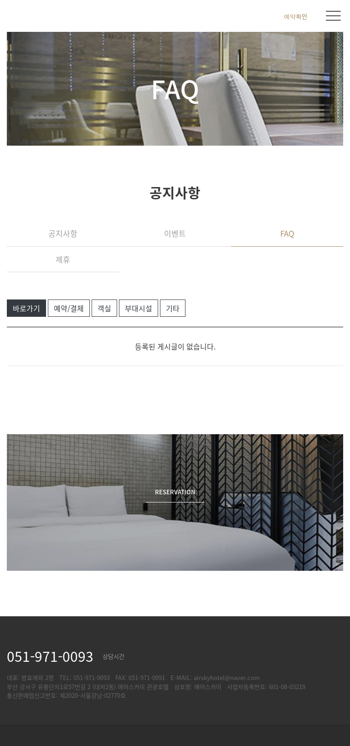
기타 (173, 308)
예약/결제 (69, 308)
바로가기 (26, 308)
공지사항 (62, 233)
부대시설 (138, 308)
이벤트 (175, 233)
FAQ (287, 233)
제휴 (63, 259)
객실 (104, 308)
